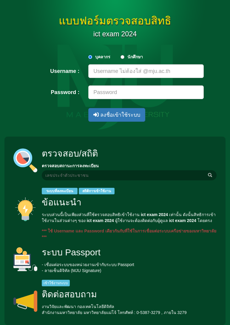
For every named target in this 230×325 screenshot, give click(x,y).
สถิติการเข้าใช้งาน (96, 191)
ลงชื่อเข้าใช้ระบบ (116, 115)
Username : (64, 71)
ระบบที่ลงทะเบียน (59, 191)
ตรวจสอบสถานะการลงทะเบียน (70, 165)
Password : (65, 92)
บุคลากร (102, 56)
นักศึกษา (135, 56)
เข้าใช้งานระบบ (56, 283)
